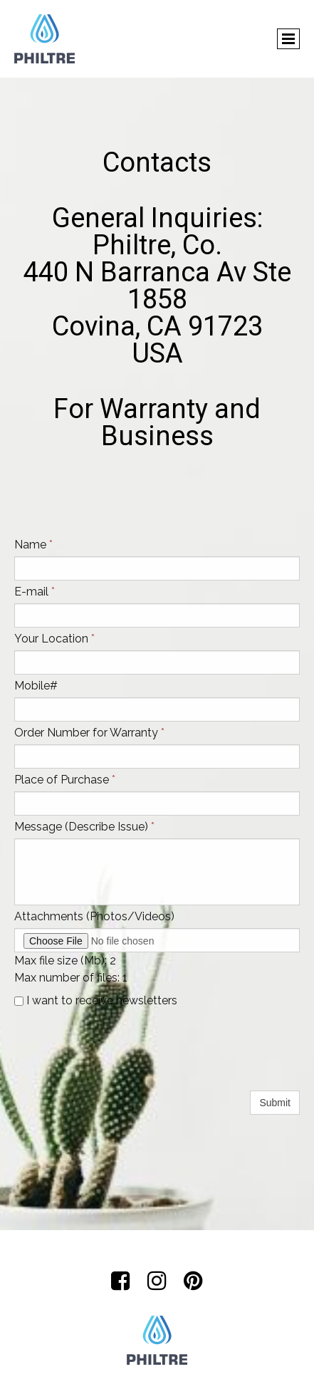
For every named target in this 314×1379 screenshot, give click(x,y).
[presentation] (122, 1060)
